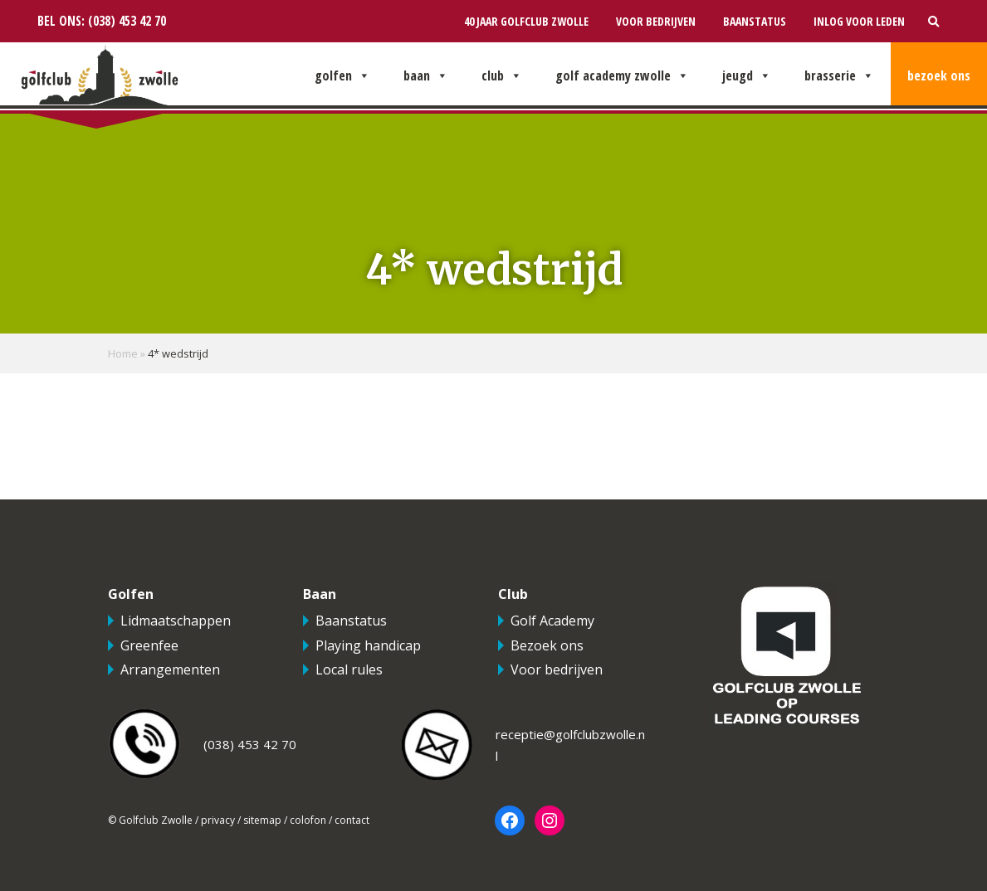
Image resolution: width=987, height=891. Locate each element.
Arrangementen (170, 669)
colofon (308, 820)
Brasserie (839, 75)
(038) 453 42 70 (125, 21)
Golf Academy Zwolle (622, 75)
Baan (425, 75)
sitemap (262, 820)
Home (123, 353)
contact (352, 820)
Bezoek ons (938, 75)
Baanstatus (754, 21)
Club (501, 75)
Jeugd (746, 75)
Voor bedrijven (656, 21)
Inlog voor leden (859, 21)
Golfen (342, 75)
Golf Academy (552, 620)
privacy (218, 820)
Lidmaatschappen (175, 620)
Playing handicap (368, 645)
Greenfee (149, 645)
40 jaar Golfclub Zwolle (526, 21)
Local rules (349, 669)
